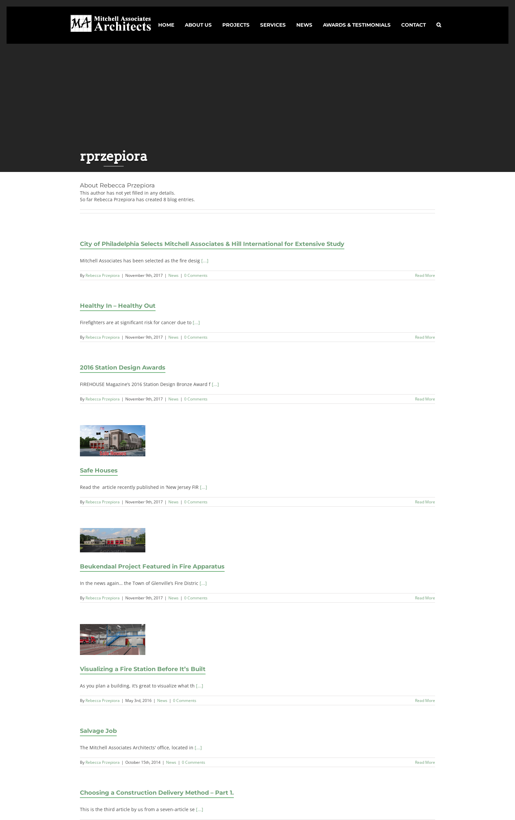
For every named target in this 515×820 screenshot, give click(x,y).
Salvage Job (98, 731)
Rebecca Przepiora (103, 275)
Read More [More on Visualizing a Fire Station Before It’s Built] (425, 700)
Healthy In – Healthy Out (118, 305)
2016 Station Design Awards (122, 367)
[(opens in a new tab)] (113, 440)
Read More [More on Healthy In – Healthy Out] (425, 337)
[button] (438, 19)
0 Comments (196, 275)
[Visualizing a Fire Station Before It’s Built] (113, 639)
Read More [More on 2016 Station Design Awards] (425, 399)
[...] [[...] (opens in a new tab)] (203, 487)
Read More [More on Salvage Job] (425, 762)
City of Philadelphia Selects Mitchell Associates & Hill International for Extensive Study (212, 244)
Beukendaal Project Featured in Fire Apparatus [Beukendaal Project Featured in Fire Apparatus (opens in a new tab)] (113, 528)
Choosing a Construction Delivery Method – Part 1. (157, 792)
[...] (204, 260)
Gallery (119, 627)
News (173, 275)
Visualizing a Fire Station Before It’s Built (107, 627)
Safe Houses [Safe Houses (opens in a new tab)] (113, 435)
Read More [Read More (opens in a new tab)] (425, 502)
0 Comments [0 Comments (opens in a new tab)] (196, 502)
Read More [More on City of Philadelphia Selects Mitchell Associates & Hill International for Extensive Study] (425, 275)
